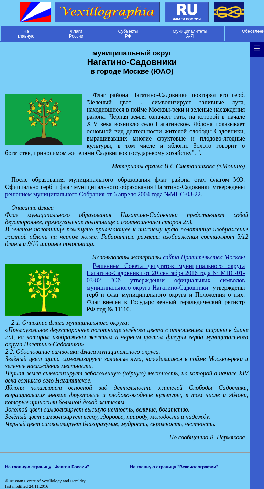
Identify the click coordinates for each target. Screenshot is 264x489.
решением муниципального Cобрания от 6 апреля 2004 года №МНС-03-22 (103, 194)
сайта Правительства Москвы (204, 257)
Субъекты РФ (128, 34)
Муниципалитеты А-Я (190, 34)
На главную (26, 34)
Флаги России (76, 34)
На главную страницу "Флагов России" (47, 467)
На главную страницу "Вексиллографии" (174, 467)
